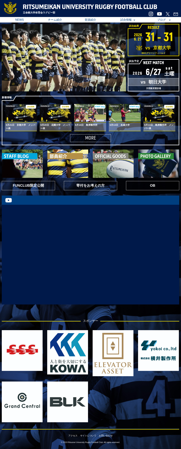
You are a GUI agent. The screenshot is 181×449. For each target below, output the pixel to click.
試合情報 (126, 19)
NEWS (19, 19)
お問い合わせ (106, 435)
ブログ (161, 19)
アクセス (73, 435)
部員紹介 (90, 19)
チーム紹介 (55, 19)
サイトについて (88, 435)
